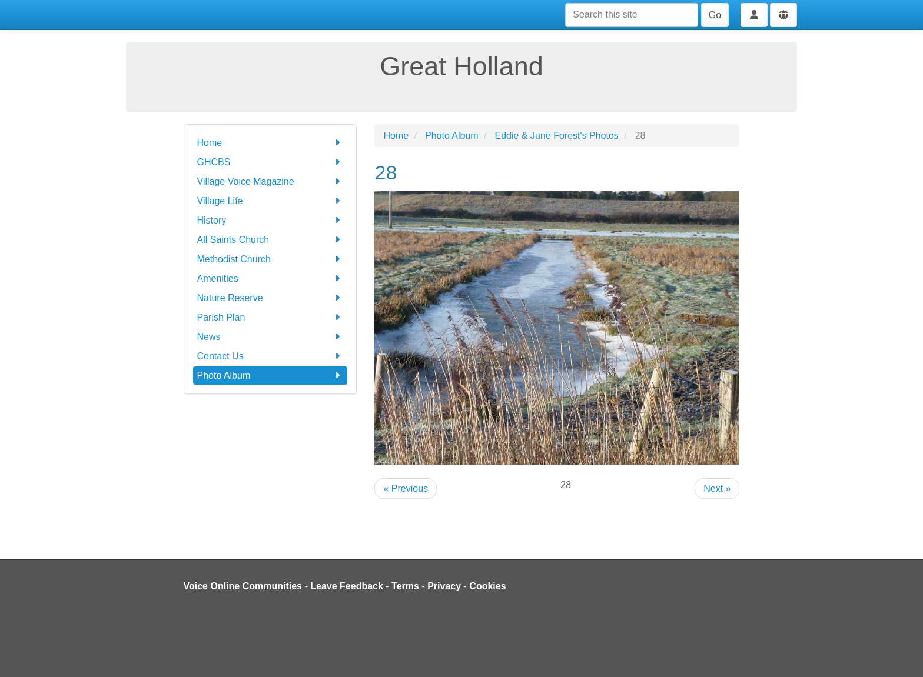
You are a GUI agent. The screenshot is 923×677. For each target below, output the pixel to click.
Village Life (270, 201)
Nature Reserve (270, 298)
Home (270, 142)
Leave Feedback (346, 586)
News (270, 336)
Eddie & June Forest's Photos (557, 136)
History (270, 220)
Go (715, 15)
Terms (405, 586)
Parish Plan (270, 317)
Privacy (444, 586)
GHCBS (270, 162)
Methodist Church (270, 259)
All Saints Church (270, 239)
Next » (717, 488)
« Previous (405, 488)
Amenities (270, 278)
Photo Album (270, 375)
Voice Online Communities (243, 586)
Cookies (487, 586)
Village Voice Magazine (270, 181)
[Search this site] (631, 15)
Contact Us (270, 356)
